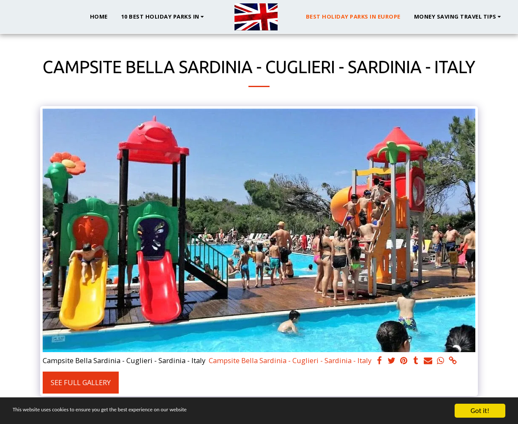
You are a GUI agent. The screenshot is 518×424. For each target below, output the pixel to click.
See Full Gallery (81, 382)
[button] (164, 16)
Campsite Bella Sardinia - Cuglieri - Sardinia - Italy (290, 360)
